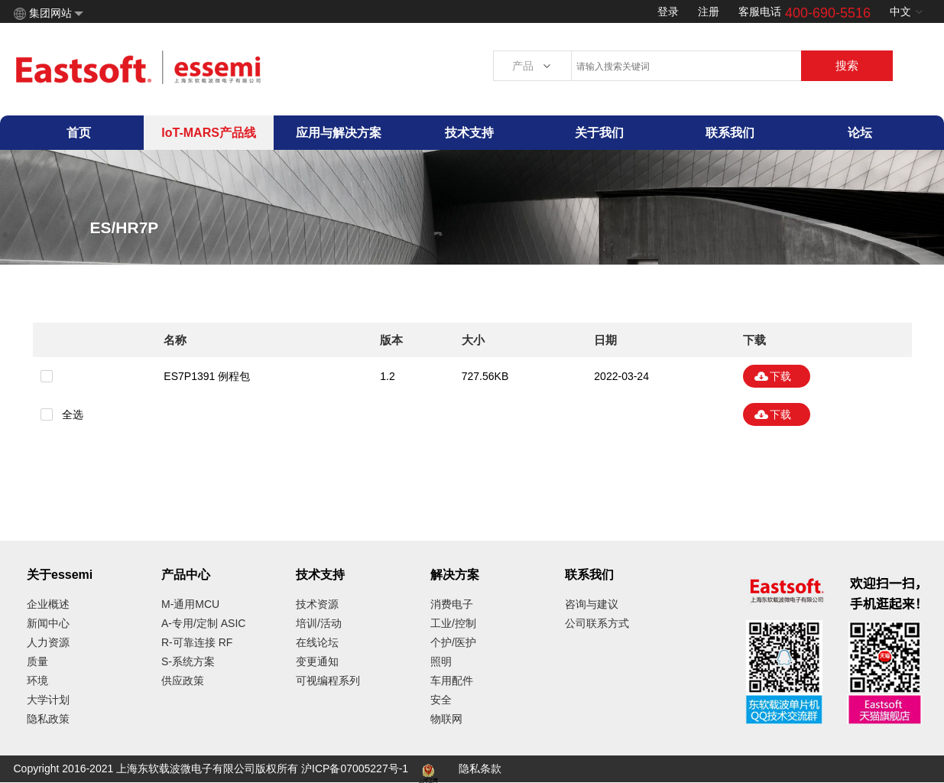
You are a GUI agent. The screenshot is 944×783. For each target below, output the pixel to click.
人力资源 (48, 642)
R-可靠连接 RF (196, 642)
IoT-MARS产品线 (208, 132)
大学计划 (48, 700)
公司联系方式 (597, 623)
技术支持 (469, 132)
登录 (668, 11)
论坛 (860, 132)
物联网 (446, 719)
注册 (708, 11)
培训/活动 (319, 623)
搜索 (846, 65)
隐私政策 (48, 719)
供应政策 (182, 680)
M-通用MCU (190, 604)
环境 (37, 680)
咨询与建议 (591, 604)
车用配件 (451, 680)
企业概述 (48, 604)
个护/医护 (453, 642)
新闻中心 (48, 623)
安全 (441, 700)
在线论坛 (317, 642)
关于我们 (599, 132)
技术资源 (317, 604)
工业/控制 (453, 623)
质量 (37, 661)
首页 (79, 132)
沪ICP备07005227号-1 (354, 768)
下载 (780, 376)
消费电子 (451, 604)
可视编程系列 (328, 680)
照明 (441, 661)
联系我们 (730, 132)
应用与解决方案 (338, 132)
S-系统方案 (188, 661)
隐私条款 (480, 768)
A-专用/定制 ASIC (203, 623)
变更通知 (317, 661)
